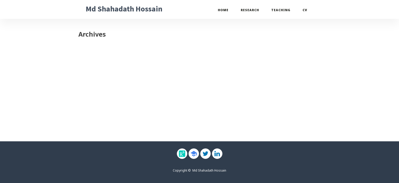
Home (223, 10)
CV (305, 10)
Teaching (280, 10)
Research (250, 10)
